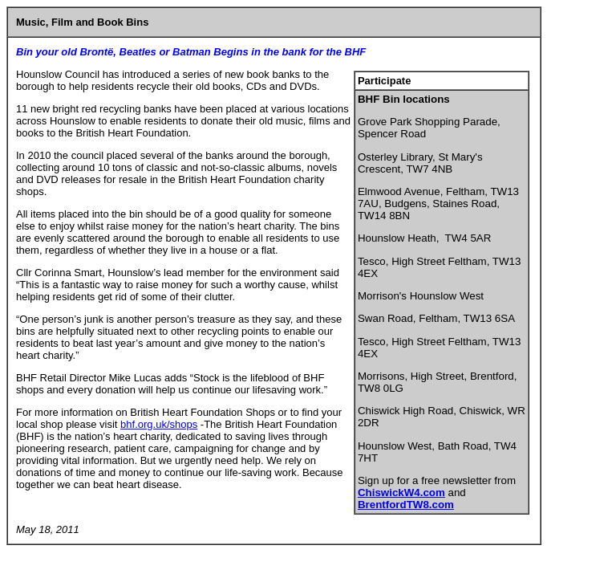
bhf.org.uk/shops (158, 424)
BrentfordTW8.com (406, 505)
